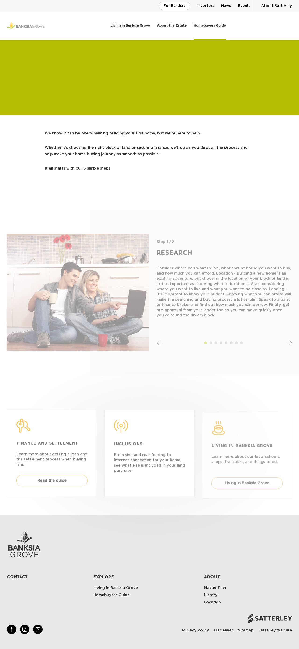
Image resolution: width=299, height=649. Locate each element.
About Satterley (276, 6)
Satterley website (275, 630)
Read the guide (52, 485)
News (226, 5)
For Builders (174, 5)
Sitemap (245, 630)
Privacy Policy (195, 630)
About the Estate (172, 25)
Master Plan (215, 588)
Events (244, 5)
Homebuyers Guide (210, 25)
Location (212, 602)
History (210, 595)
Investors (205, 5)
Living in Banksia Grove (130, 25)
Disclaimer (223, 630)
